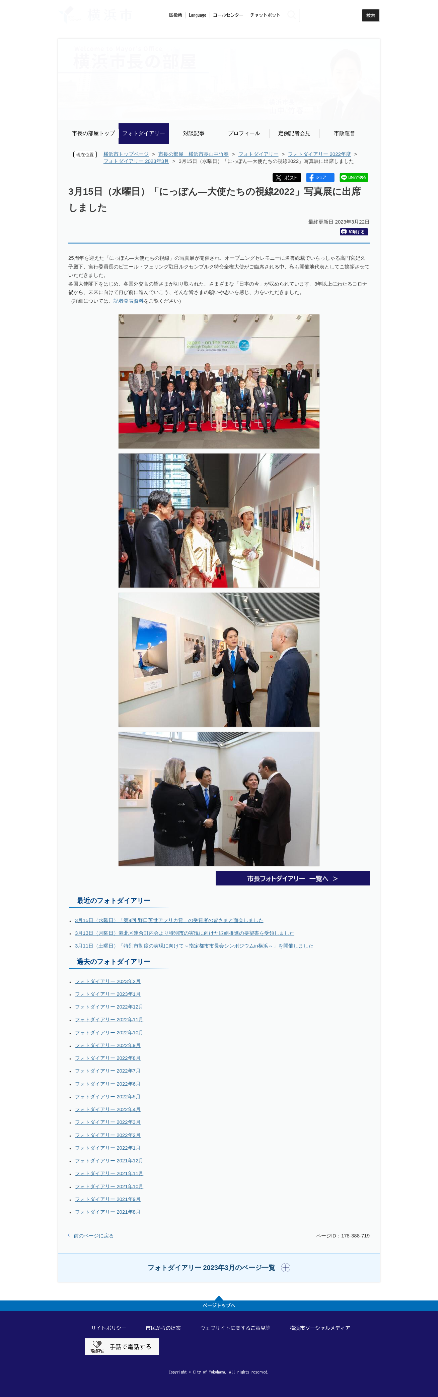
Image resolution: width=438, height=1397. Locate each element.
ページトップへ (219, 1305)
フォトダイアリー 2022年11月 (109, 1019)
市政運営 (344, 133)
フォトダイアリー (143, 133)
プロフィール (244, 133)
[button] (219, 1267)
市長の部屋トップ (93, 133)
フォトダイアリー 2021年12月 (109, 1160)
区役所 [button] (175, 15)
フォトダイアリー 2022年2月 (108, 1135)
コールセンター (228, 15)
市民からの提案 (163, 1328)
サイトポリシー (108, 1328)
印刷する (353, 231)
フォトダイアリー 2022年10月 (109, 1032)
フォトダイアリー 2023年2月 (108, 981)
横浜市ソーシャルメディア (320, 1328)
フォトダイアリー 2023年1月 (108, 994)
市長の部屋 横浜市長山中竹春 (193, 154)
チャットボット (265, 15)
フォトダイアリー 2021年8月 (108, 1212)
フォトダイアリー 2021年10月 (109, 1186)
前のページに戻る (94, 1235)
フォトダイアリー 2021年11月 (109, 1173)
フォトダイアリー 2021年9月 (108, 1199)
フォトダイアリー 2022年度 (319, 154)
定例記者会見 (294, 133)
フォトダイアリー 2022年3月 (108, 1122)
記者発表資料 (129, 301)
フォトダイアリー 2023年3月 (136, 161)
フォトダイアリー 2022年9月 (108, 1045)
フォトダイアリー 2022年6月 (108, 1084)
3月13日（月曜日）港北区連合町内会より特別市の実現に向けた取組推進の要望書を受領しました (184, 933)
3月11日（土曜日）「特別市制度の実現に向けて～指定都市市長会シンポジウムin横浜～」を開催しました (194, 946)
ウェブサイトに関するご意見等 (235, 1328)
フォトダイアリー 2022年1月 (108, 1148)
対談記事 (194, 133)
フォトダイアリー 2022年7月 (108, 1071)
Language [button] (197, 15)
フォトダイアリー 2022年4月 (108, 1109)
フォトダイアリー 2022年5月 (108, 1096)
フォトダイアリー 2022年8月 (108, 1058)
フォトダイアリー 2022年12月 (109, 1007)
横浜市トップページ (126, 154)
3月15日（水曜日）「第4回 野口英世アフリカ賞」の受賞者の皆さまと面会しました (169, 920)
